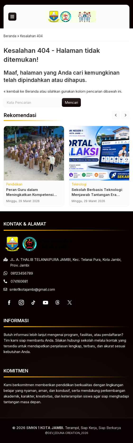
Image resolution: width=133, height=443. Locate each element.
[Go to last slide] (116, 115)
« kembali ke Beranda (21, 91)
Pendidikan (14, 184)
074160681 (19, 281)
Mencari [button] (71, 102)
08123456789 (22, 273)
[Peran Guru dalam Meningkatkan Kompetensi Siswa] (34, 153)
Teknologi (79, 184)
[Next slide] (125, 115)
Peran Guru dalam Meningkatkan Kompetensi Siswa (30, 195)
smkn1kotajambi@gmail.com (32, 289)
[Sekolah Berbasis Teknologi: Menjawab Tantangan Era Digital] (99, 153)
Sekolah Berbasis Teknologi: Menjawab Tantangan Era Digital (97, 195)
